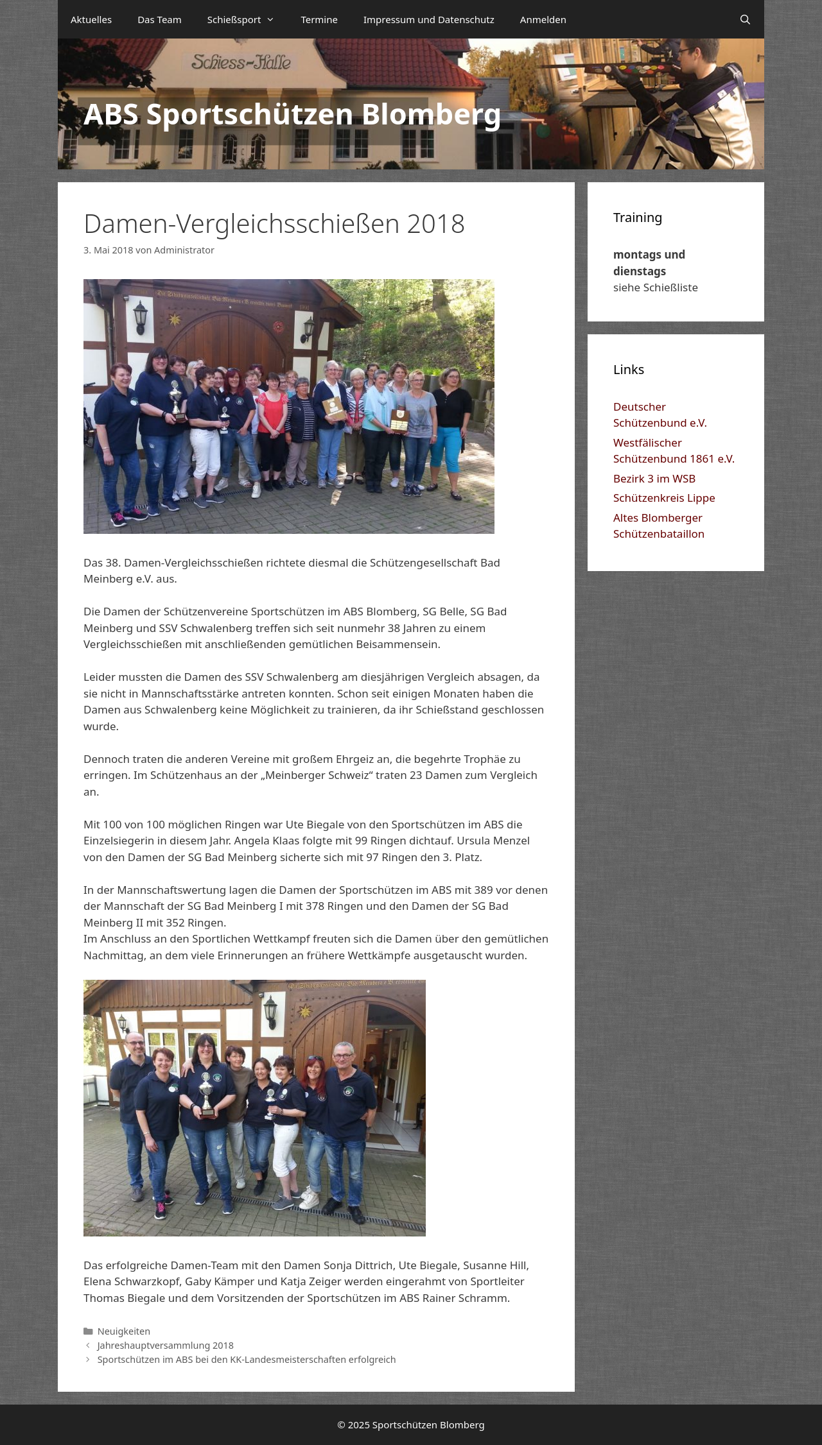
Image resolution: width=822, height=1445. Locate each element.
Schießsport (247, 19)
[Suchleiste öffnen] (745, 19)
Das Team (159, 19)
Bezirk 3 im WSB (654, 478)
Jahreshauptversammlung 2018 (166, 1345)
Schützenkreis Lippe (664, 497)
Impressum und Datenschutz (428, 19)
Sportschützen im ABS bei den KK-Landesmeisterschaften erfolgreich (247, 1359)
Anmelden (543, 19)
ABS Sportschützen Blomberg (292, 113)
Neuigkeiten (124, 1331)
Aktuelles (91, 19)
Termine (319, 19)
